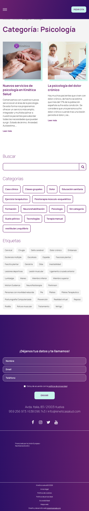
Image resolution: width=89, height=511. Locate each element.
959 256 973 (17, 411)
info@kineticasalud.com (64, 411)
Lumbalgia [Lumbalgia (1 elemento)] (9, 278)
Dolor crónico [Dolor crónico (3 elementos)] (56, 250)
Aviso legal (44, 489)
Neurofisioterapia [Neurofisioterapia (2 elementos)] (34, 285)
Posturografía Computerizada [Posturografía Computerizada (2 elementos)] (18, 299)
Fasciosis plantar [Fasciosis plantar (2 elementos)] (63, 257)
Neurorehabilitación (34, 208)
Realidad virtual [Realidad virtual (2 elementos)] (61, 299)
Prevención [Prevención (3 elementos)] (43, 299)
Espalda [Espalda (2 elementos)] (46, 257)
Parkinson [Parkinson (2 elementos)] (52, 285)
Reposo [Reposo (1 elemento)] (77, 299)
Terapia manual (55, 218)
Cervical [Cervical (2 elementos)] (8, 250)
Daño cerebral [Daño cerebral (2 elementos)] (37, 250)
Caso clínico (11, 189)
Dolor (52, 189)
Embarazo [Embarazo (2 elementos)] (72, 250)
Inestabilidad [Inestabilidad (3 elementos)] (55, 264)
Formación (10, 208)
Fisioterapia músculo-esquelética (53, 199)
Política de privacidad (44, 496)
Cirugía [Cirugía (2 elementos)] (21, 250)
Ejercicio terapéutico (16, 199)
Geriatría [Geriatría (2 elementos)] (29, 264)
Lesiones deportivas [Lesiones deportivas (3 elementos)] (14, 271)
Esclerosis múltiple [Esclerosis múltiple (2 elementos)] (13, 257)
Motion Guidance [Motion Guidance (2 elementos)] (12, 285)
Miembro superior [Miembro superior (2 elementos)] (61, 278)
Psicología (57, 208)
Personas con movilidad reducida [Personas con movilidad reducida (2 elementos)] (19, 292)
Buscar (9, 156)
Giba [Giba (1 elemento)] (41, 264)
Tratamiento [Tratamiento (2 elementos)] (43, 306)
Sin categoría (76, 208)
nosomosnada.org (54, 508)
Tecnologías (33, 218)
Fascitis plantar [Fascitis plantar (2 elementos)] (12, 264)
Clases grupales (33, 189)
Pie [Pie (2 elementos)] (41, 292)
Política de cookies (44, 493)
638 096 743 (36, 411)
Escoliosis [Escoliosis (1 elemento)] (32, 257)
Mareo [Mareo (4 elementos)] (23, 278)
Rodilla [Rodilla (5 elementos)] (8, 306)
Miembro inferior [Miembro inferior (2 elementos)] (39, 278)
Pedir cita (79, 9)
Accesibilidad (44, 500)
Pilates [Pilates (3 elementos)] (52, 292)
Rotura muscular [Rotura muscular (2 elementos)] (24, 306)
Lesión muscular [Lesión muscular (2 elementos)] (36, 271)
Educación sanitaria (72, 189)
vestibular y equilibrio (16, 228)
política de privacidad (57, 386)
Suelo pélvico (12, 218)
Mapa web (44, 504)
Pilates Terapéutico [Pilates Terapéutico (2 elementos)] (70, 292)
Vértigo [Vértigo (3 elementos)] (59, 306)
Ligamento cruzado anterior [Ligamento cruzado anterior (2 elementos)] (62, 271)
